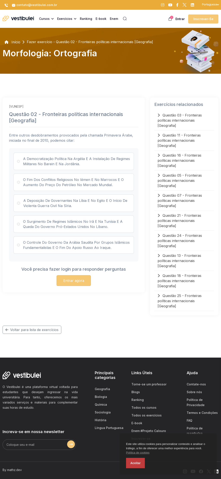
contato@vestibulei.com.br (34, 5)
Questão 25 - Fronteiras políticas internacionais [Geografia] (180, 301)
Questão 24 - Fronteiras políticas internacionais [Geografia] (180, 240)
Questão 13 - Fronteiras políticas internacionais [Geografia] (179, 260)
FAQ (189, 420)
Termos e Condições (202, 413)
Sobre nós (194, 392)
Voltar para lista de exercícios (31, 330)
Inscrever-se (203, 19)
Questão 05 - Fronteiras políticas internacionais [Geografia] (180, 180)
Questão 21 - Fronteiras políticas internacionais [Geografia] (179, 220)
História (100, 420)
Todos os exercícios (146, 415)
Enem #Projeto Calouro (148, 431)
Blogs (135, 392)
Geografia (102, 389)
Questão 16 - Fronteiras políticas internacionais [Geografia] (179, 160)
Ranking (137, 400)
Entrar (180, 19)
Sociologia (103, 412)
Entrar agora (73, 280)
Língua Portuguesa (109, 428)
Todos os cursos (143, 407)
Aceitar (135, 463)
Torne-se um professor (148, 384)
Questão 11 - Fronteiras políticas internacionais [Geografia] (179, 140)
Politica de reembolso (195, 430)
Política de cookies (137, 452)
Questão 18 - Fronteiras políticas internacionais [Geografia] (179, 280)
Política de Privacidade (196, 402)
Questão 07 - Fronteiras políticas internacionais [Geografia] (180, 200)
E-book (136, 423)
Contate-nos (196, 384)
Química (101, 404)
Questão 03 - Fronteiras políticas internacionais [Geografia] (180, 120)
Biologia (101, 397)
